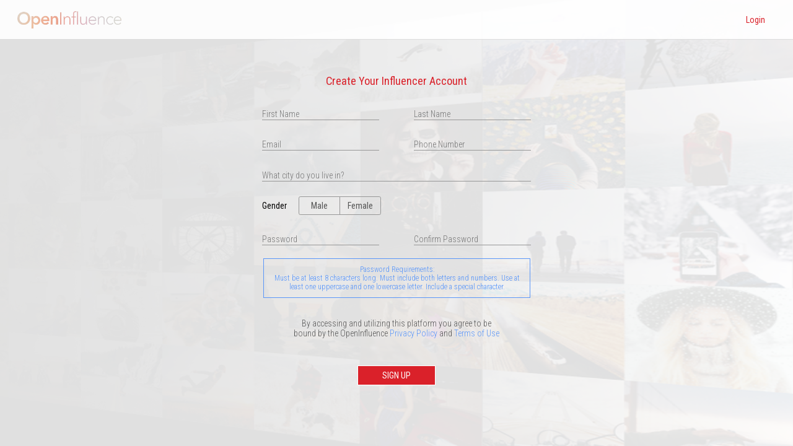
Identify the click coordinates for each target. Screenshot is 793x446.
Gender (268, 206)
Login (755, 20)
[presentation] (396, 175)
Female (360, 206)
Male (319, 206)
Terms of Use (476, 333)
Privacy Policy (413, 333)
